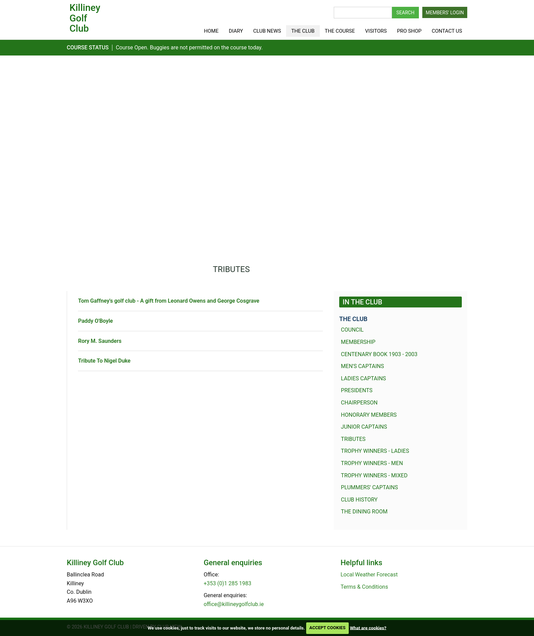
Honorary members (369, 415)
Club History (359, 499)
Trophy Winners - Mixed (374, 475)
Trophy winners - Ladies (375, 451)
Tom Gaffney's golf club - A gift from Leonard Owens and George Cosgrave (168, 301)
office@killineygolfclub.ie (234, 604)
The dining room (364, 511)
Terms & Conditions (364, 587)
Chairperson (359, 402)
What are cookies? (368, 627)
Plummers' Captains (369, 487)
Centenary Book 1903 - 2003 (379, 354)
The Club (302, 31)
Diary (236, 31)
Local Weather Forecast (369, 574)
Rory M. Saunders (99, 341)
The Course (340, 31)
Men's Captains (362, 366)
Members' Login (445, 12)
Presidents (357, 390)
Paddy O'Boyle (95, 321)
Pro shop (409, 31)
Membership (358, 342)
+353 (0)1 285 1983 (227, 583)
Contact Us (447, 31)
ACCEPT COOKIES (327, 627)
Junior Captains (364, 427)
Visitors (376, 31)
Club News (267, 31)
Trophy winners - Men (372, 463)
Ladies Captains (363, 378)
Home (211, 31)
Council (352, 330)
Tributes (353, 439)
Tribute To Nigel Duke (104, 360)
